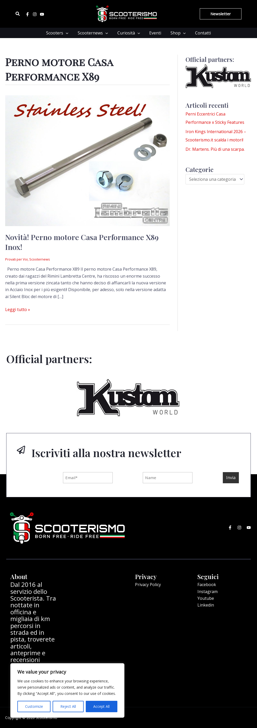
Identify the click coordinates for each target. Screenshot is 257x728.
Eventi (155, 33)
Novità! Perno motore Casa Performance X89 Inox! (82, 241)
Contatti (200, 33)
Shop (176, 33)
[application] (68, 33)
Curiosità (129, 33)
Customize (34, 706)
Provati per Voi (16, 259)
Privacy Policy (148, 584)
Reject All (68, 706)
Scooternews (94, 33)
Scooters (60, 33)
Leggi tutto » (17, 309)
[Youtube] (42, 14)
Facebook (206, 584)
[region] (67, 690)
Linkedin (205, 605)
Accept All (101, 706)
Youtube (205, 598)
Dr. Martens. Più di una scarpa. (215, 149)
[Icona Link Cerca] (18, 14)
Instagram (207, 591)
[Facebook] (27, 14)
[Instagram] (35, 14)
